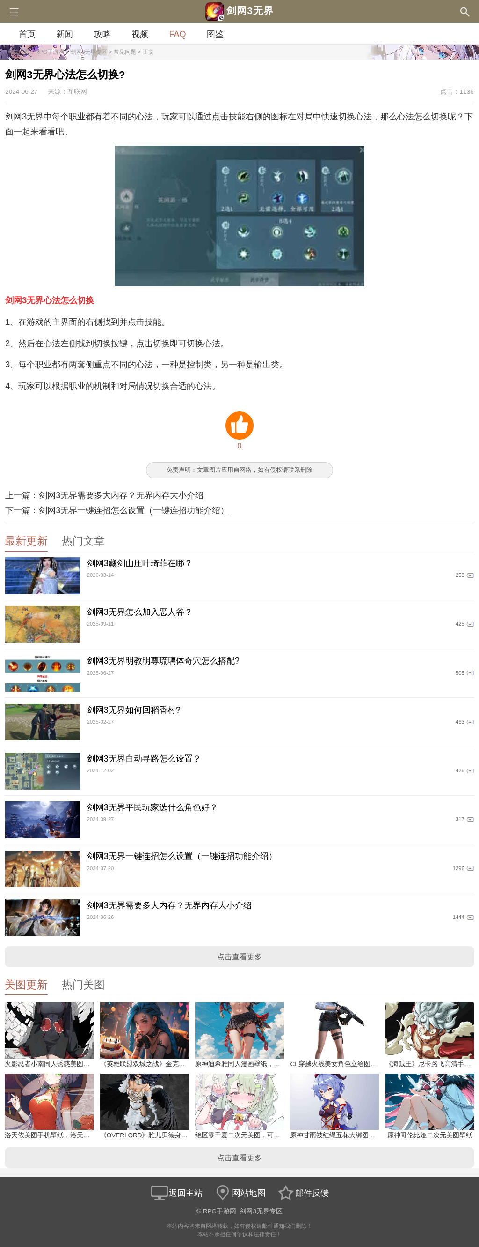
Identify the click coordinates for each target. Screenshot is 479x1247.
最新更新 (26, 541)
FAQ (177, 34)
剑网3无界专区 (89, 52)
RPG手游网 (49, 52)
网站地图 (239, 1193)
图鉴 (215, 34)
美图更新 (26, 985)
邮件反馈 (302, 1193)
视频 (139, 34)
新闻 (64, 34)
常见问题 (125, 52)
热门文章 (83, 541)
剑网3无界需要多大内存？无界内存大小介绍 (121, 495)
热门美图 (83, 985)
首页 (27, 34)
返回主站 (176, 1193)
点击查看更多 (239, 957)
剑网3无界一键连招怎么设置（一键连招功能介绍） (134, 510)
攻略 (102, 34)
